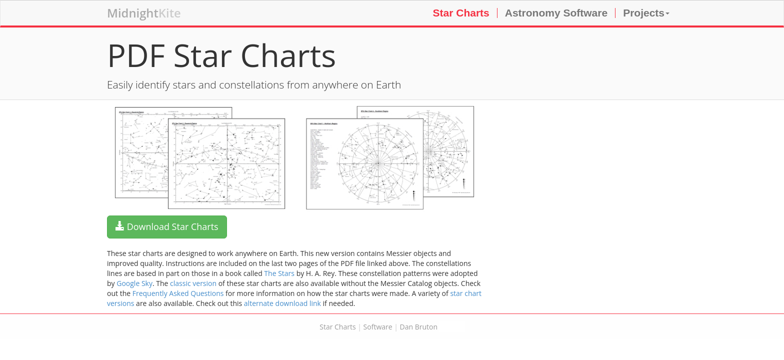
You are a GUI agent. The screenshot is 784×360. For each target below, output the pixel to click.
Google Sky (134, 283)
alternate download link (282, 303)
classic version (193, 283)
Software (378, 327)
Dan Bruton (419, 327)
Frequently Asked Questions (178, 293)
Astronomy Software (556, 12)
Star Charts (461, 12)
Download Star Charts (167, 226)
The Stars (279, 273)
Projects (646, 12)
